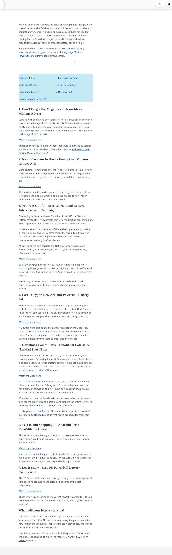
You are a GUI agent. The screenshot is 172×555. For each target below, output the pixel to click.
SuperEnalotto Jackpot (46, 39)
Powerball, (24, 55)
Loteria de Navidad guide (36, 414)
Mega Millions (28, 78)
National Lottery (30, 92)
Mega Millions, (75, 52)
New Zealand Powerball (34, 99)
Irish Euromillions (67, 85)
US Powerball (65, 92)
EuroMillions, (42, 55)
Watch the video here (30, 140)
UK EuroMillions (30, 85)
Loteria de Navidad (68, 78)
